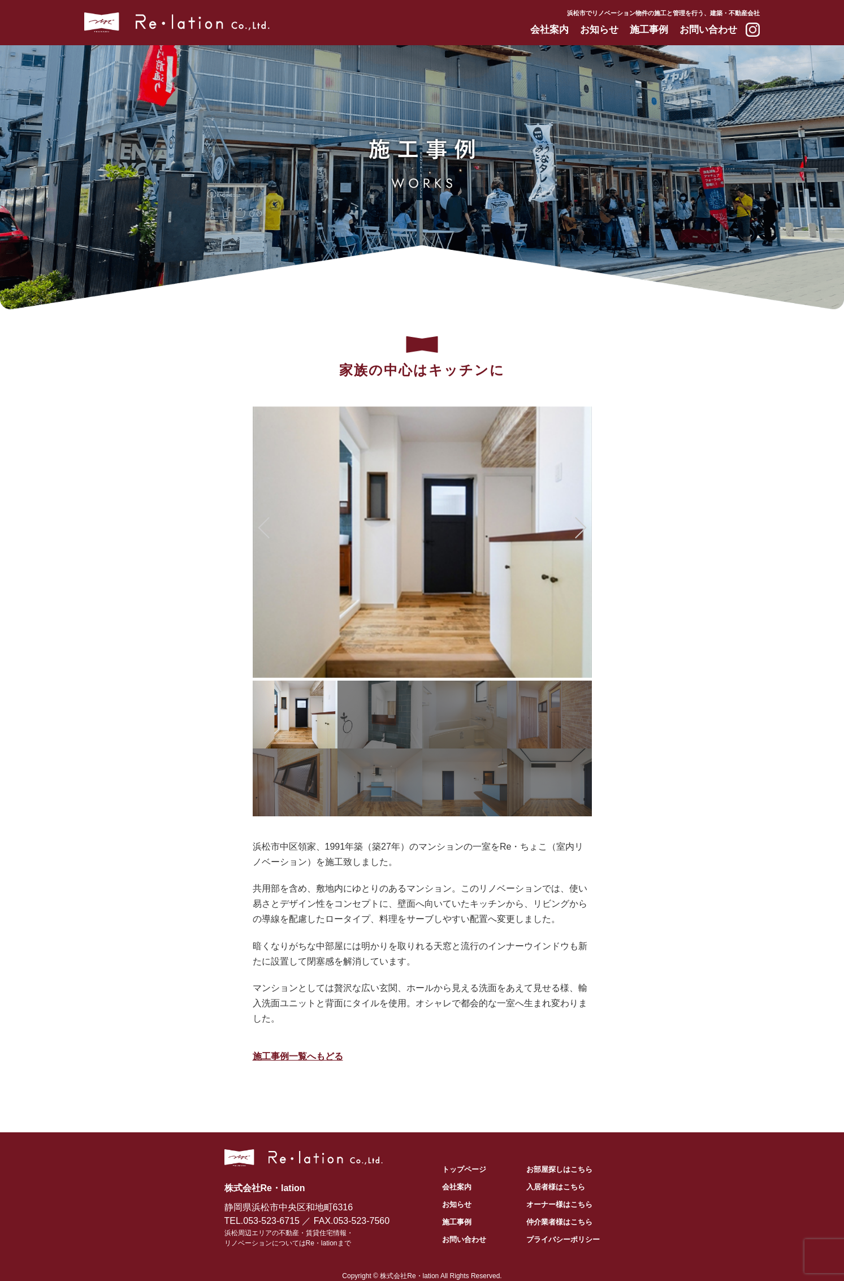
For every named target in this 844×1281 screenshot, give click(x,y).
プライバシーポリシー (563, 1239)
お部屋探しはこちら (559, 1169)
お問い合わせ (708, 29)
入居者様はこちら (555, 1187)
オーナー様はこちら (559, 1204)
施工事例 (649, 29)
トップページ (464, 1169)
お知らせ (599, 29)
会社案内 (549, 29)
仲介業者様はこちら (559, 1222)
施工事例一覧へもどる (298, 1056)
